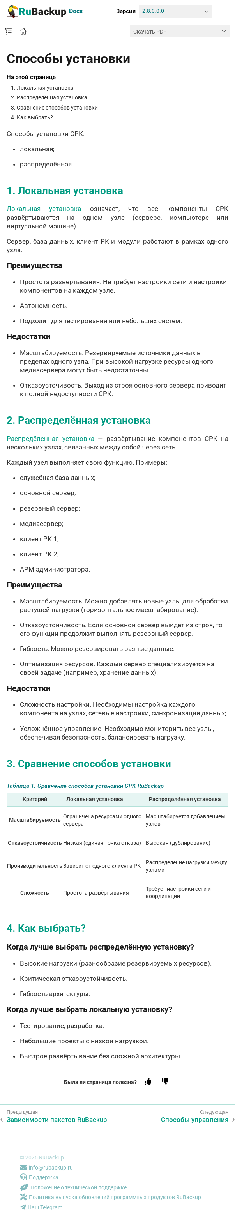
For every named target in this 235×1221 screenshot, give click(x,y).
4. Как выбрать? (32, 117)
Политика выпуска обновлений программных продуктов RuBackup (110, 1197)
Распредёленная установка (50, 438)
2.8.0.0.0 (153, 11)
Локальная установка (44, 208)
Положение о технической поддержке (73, 1187)
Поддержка (39, 1177)
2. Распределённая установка (49, 97)
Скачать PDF (149, 31)
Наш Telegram (41, 1207)
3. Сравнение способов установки (54, 107)
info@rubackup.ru (46, 1167)
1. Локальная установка (42, 88)
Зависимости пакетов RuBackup (57, 1120)
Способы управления (194, 1120)
